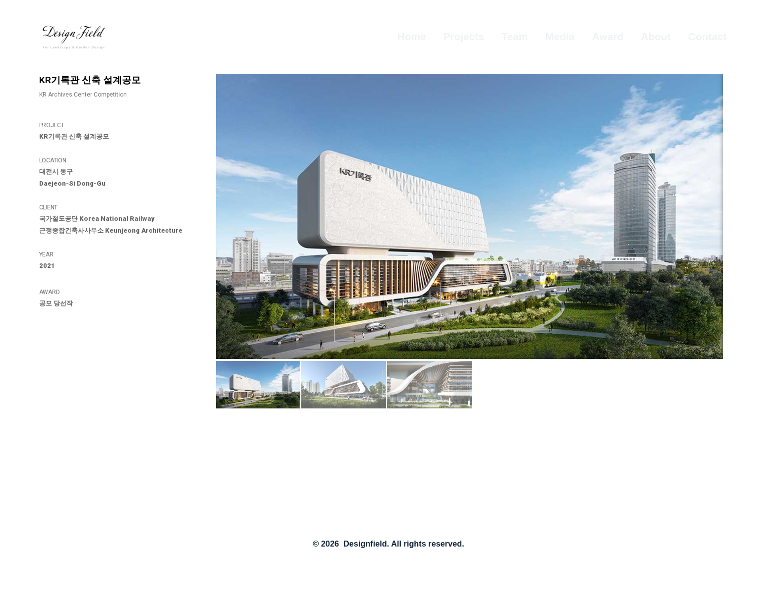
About (655, 36)
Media (560, 36)
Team (514, 36)
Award (607, 36)
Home (411, 36)
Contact (707, 36)
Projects (464, 36)
